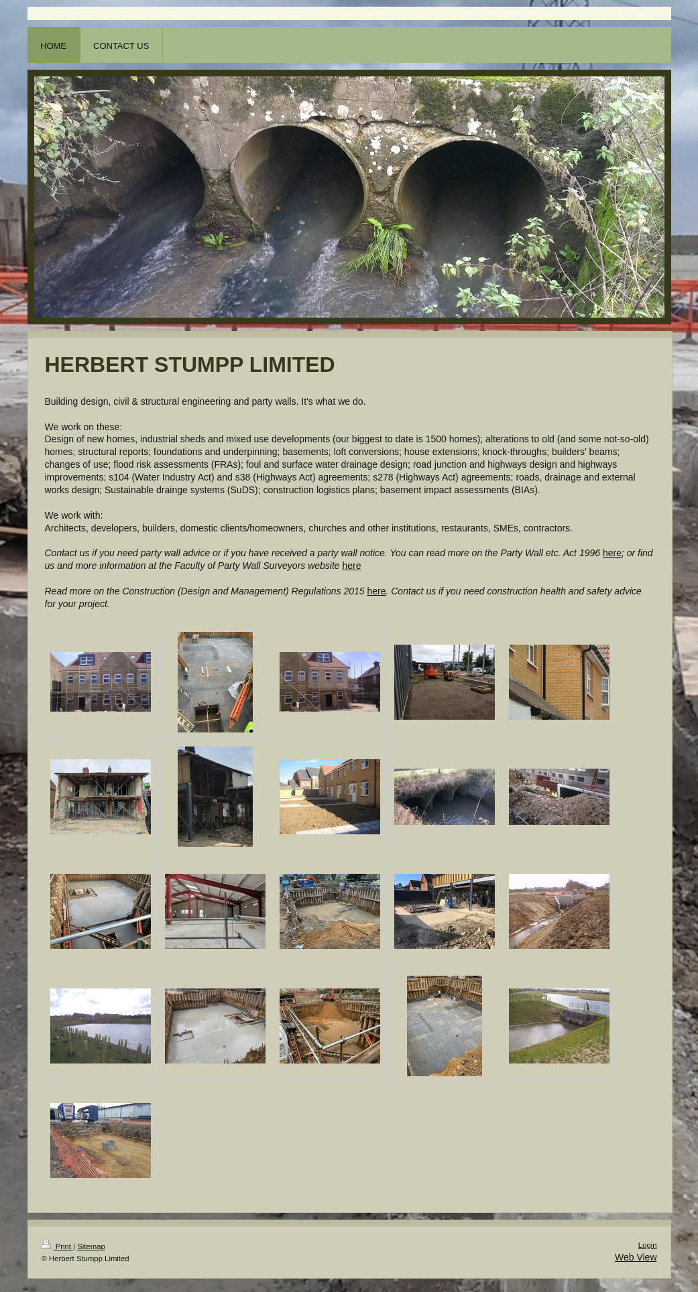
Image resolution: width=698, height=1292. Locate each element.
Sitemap (91, 1246)
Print (58, 1246)
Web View (636, 1257)
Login (647, 1245)
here (612, 552)
